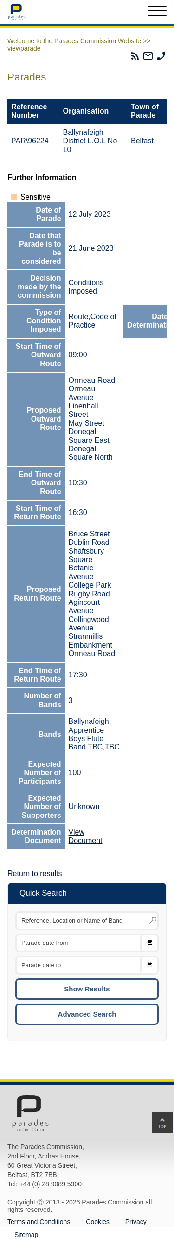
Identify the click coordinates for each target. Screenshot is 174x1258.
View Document (86, 836)
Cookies (98, 1221)
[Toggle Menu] (157, 12)
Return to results (34, 873)
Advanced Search (87, 1014)
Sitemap (26, 1234)
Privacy (136, 1221)
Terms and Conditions (38, 1221)
